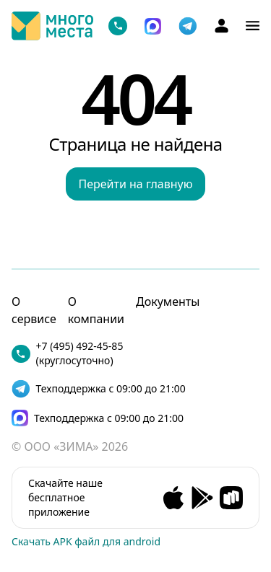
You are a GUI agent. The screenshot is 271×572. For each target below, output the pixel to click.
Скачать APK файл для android (86, 541)
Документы (167, 301)
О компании (96, 310)
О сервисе (34, 310)
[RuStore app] (231, 497)
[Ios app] (173, 497)
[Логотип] (52, 26)
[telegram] (187, 26)
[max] (104, 418)
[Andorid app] (202, 497)
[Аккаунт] (221, 25)
